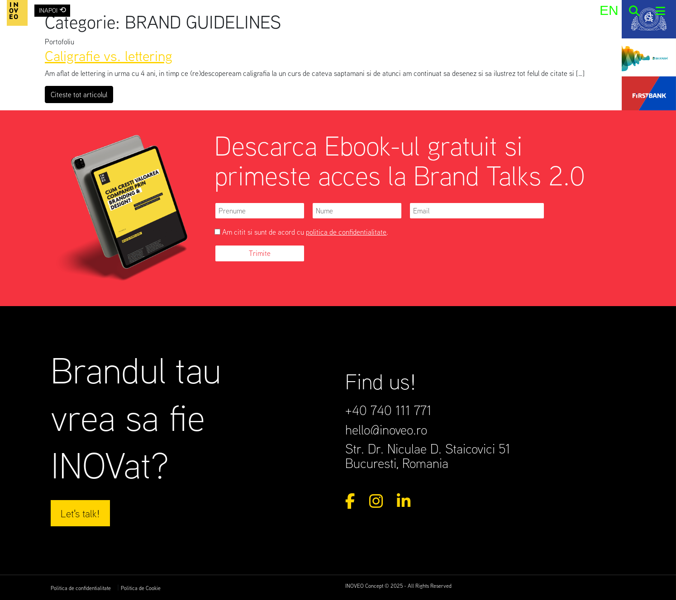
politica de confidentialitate (346, 231)
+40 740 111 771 (388, 410)
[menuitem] (609, 10)
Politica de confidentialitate (81, 588)
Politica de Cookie (141, 588)
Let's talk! (80, 513)
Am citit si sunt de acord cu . (301, 231)
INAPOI (52, 10)
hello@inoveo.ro (386, 429)
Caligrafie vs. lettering (108, 55)
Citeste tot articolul (82, 94)
